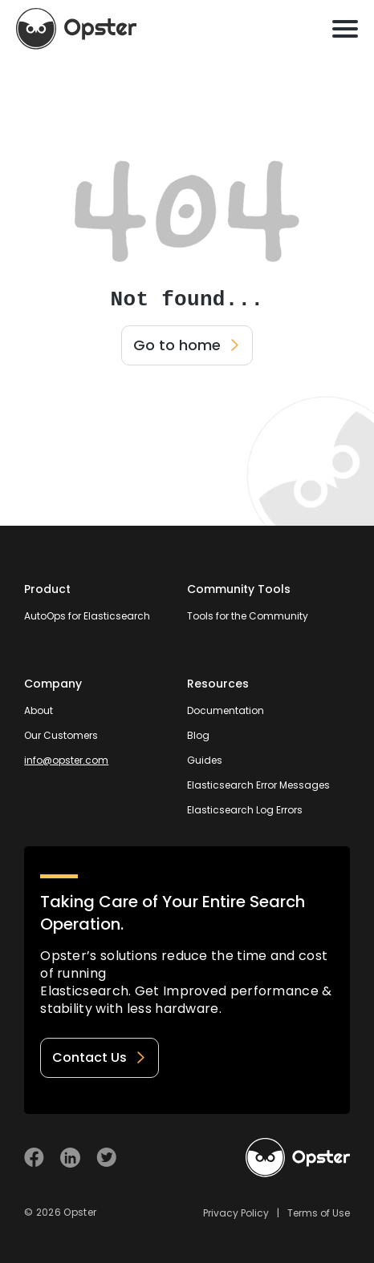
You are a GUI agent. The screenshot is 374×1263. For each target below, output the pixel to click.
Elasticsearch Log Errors (245, 810)
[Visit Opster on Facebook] (34, 1158)
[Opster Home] (76, 29)
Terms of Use (318, 1213)
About (38, 710)
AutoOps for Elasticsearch (87, 616)
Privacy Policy (236, 1213)
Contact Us (99, 1057)
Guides (204, 760)
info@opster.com (66, 760)
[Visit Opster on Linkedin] (70, 1158)
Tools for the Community (247, 616)
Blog (198, 735)
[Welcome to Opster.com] (298, 1158)
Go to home (187, 345)
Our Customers (61, 735)
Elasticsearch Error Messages (258, 785)
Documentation (225, 710)
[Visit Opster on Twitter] (106, 1158)
